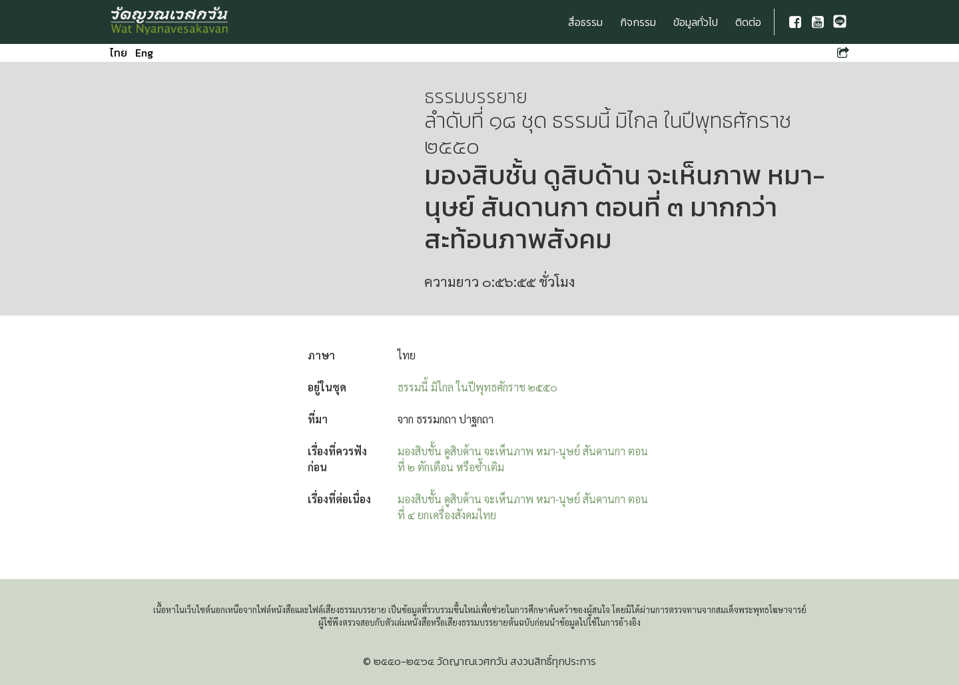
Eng (144, 53)
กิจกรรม (638, 22)
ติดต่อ (748, 22)
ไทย (118, 53)
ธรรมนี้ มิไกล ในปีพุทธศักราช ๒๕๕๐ (477, 387)
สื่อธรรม (585, 22)
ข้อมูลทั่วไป (695, 22)
